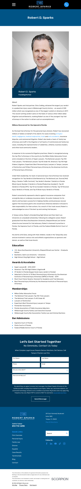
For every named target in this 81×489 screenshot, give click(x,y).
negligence (21, 136)
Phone (15, 364)
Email (43, 364)
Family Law (16, 442)
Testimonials (16, 456)
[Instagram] (64, 444)
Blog (13, 459)
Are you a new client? (19, 370)
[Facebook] (47, 444)
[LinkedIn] (51, 444)
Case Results (17, 452)
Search (49, 433)
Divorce (14, 445)
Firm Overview (17, 435)
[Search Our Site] (67, 433)
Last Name (45, 358)
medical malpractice (33, 136)
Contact (15, 463)
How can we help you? (19, 375)
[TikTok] (60, 444)
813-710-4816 (18, 426)
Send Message (40, 399)
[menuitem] (14, 485)
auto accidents (53, 136)
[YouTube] (55, 444)
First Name (16, 358)
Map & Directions (52, 422)
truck (43, 136)
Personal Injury (17, 439)
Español (15, 449)
